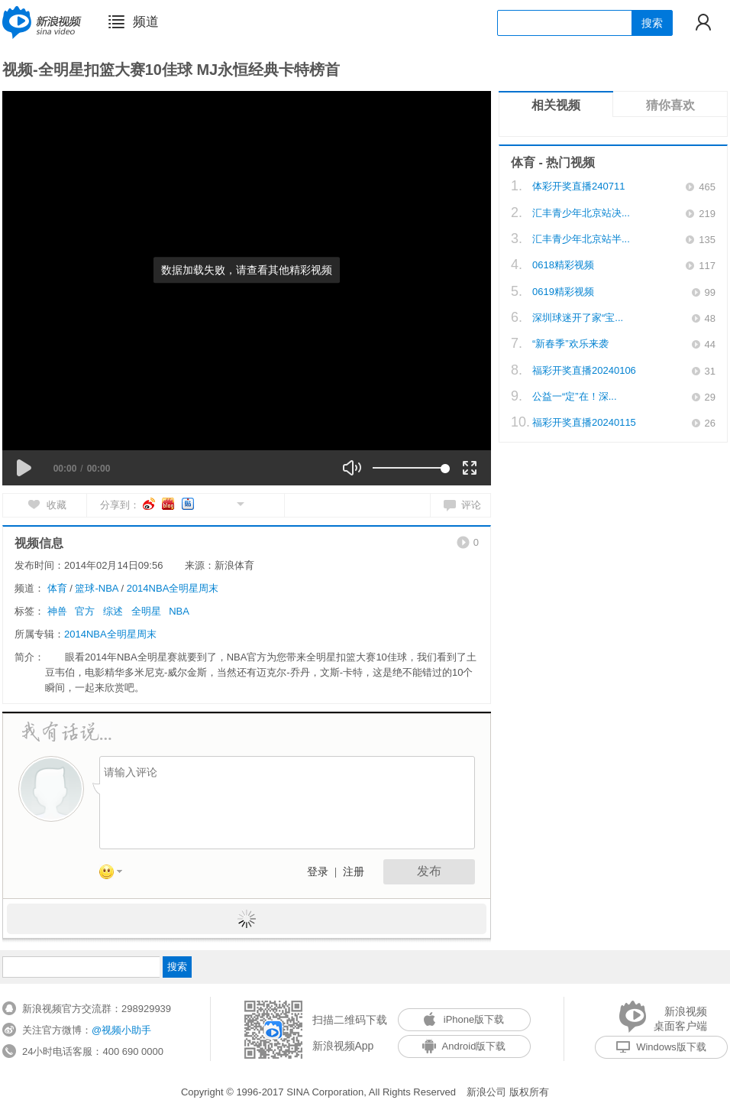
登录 (317, 872)
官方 (85, 611)
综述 (113, 611)
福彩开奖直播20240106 (584, 370)
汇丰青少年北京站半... (581, 239)
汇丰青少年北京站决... (581, 213)
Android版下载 (464, 1046)
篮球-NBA (96, 588)
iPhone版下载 (464, 1019)
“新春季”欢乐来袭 (570, 343)
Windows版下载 (661, 1047)
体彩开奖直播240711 (578, 186)
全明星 (146, 611)
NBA (179, 611)
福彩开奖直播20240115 (584, 422)
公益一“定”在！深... (574, 396)
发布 (429, 871)
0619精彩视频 (563, 291)
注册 (353, 872)
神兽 (57, 611)
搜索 (652, 23)
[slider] (409, 468)
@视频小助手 (121, 1030)
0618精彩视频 (563, 265)
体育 (57, 588)
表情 (116, 874)
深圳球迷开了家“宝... (577, 317)
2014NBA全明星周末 (173, 588)
